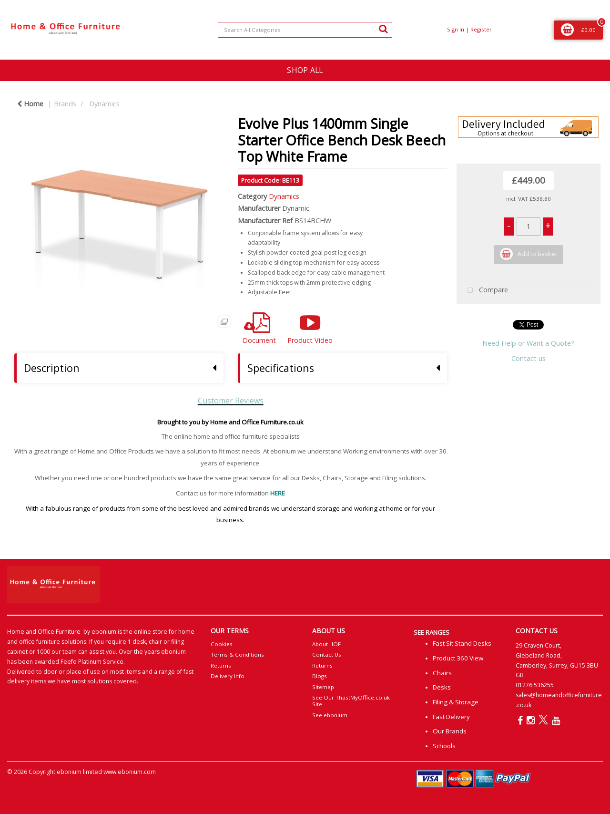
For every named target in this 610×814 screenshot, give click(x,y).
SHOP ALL (305, 70)
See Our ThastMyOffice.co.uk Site (351, 701)
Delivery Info (227, 676)
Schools (444, 746)
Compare (485, 291)
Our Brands (450, 731)
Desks (442, 687)
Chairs (442, 673)
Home (30, 103)
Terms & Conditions (237, 654)
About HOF (326, 644)
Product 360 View (458, 658)
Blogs (319, 676)
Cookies (222, 644)
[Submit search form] (383, 28)
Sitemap (323, 686)
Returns (221, 665)
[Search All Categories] (305, 30)
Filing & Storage (455, 702)
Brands (65, 103)
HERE (277, 493)
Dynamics (104, 103)
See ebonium (329, 715)
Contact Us (326, 654)
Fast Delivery (451, 716)
